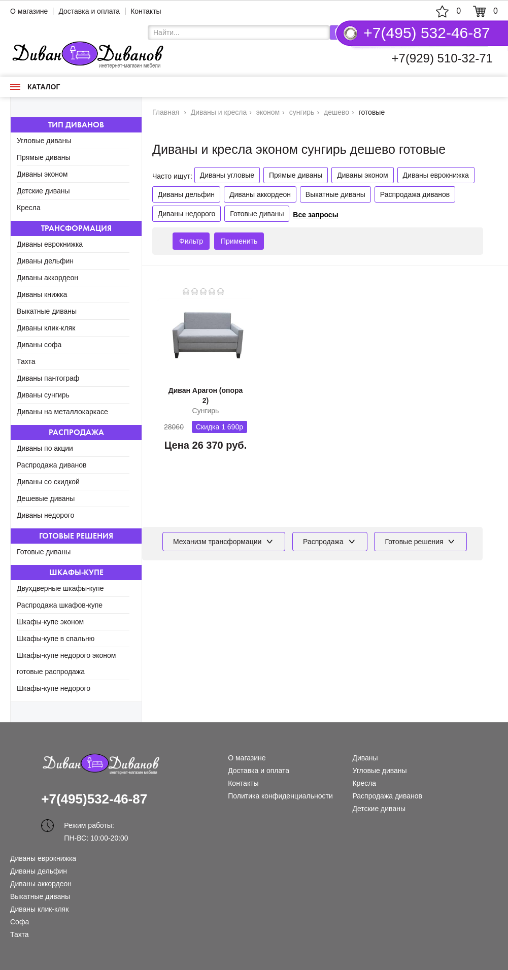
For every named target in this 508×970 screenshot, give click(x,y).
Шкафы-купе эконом (50, 622)
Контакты (145, 11)
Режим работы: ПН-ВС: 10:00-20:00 (96, 826)
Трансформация (76, 228)
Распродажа (76, 432)
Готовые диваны (44, 552)
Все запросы (315, 215)
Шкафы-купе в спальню (55, 638)
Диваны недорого (45, 515)
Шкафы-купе (76, 572)
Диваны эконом (42, 174)
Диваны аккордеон (47, 278)
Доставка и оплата (89, 11)
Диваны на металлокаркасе (62, 412)
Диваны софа (39, 345)
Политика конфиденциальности (280, 796)
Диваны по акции (45, 448)
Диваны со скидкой (48, 482)
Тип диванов (76, 124)
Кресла (29, 208)
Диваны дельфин (45, 261)
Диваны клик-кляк (46, 328)
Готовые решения (76, 536)
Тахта (26, 361)
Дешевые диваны (46, 498)
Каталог (35, 87)
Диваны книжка (42, 294)
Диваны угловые (227, 175)
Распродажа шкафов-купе (60, 605)
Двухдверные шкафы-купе (60, 588)
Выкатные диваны (47, 311)
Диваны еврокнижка (50, 244)
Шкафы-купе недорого (53, 688)
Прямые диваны (44, 157)
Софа (19, 922)
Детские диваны (43, 191)
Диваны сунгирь (43, 395)
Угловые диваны (44, 141)
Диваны (365, 758)
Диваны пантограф (48, 378)
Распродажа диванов (52, 465)
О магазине (29, 11)
